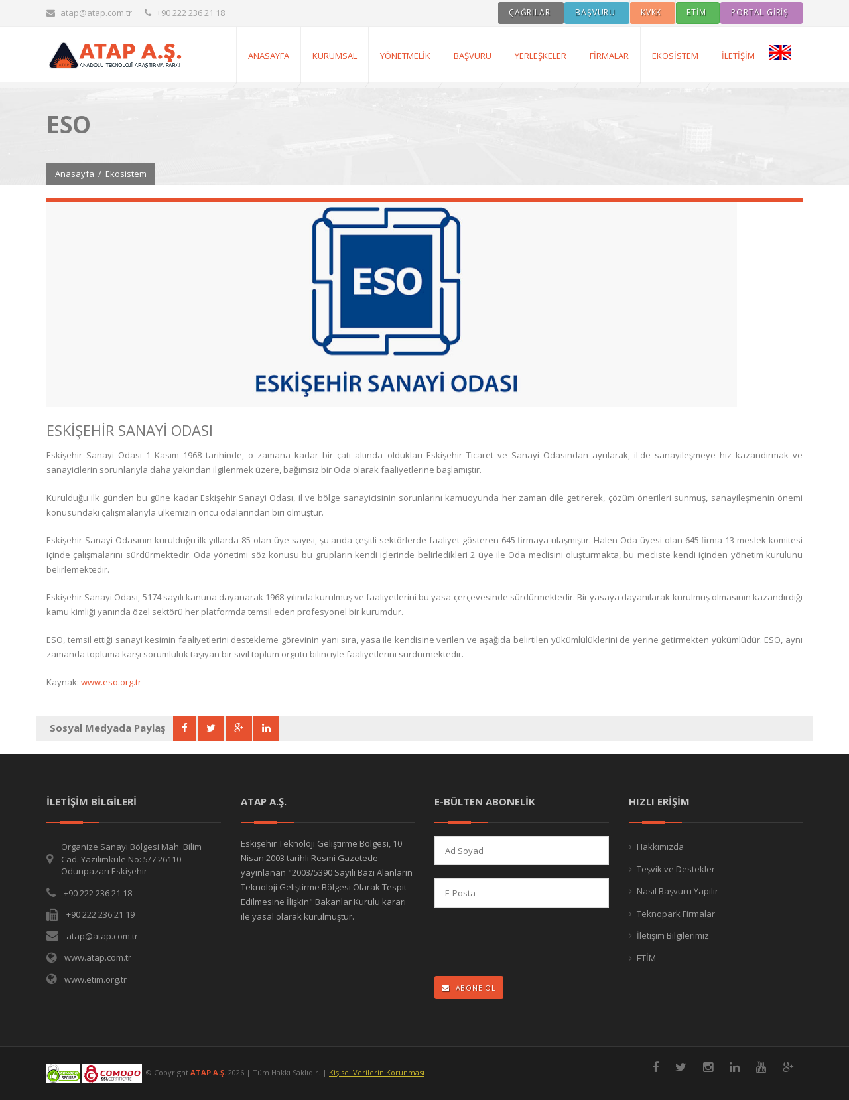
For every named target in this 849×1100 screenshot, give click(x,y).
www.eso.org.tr (111, 682)
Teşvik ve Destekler (676, 869)
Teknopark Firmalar (676, 914)
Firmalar (609, 56)
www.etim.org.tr (95, 979)
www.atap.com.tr (97, 957)
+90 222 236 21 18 (185, 13)
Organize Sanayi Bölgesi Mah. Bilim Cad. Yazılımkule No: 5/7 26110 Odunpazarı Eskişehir (131, 859)
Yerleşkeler (540, 56)
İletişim (738, 56)
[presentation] (521, 943)
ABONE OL (469, 988)
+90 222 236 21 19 (100, 914)
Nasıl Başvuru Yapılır (677, 891)
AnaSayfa (268, 56)
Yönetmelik (405, 56)
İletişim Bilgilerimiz (673, 935)
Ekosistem (675, 56)
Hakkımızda (660, 847)
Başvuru (472, 56)
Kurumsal (334, 56)
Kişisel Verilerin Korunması (376, 1072)
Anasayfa (74, 174)
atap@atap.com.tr (89, 13)
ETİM (646, 958)
